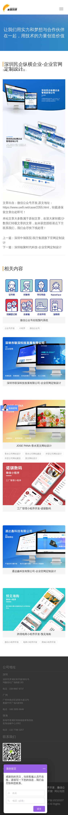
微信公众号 (35, 328)
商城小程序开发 (49, 642)
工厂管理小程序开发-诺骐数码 (34, 508)
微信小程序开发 (12, 642)
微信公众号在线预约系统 (34, 320)
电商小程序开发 (30, 642)
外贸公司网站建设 (13, 458)
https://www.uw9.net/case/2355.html (26, 207)
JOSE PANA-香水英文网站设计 (33, 445)
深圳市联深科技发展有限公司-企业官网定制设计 (34, 382)
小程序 (22, 328)
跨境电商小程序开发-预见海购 (34, 634)
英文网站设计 (31, 458)
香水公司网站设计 (13, 454)
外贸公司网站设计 (54, 454)
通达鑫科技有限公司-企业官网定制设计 (34, 571)
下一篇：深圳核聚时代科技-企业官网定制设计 (32, 247)
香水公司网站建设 (33, 454)
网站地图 (59, 791)
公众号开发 (10, 328)
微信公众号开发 (27, 202)
